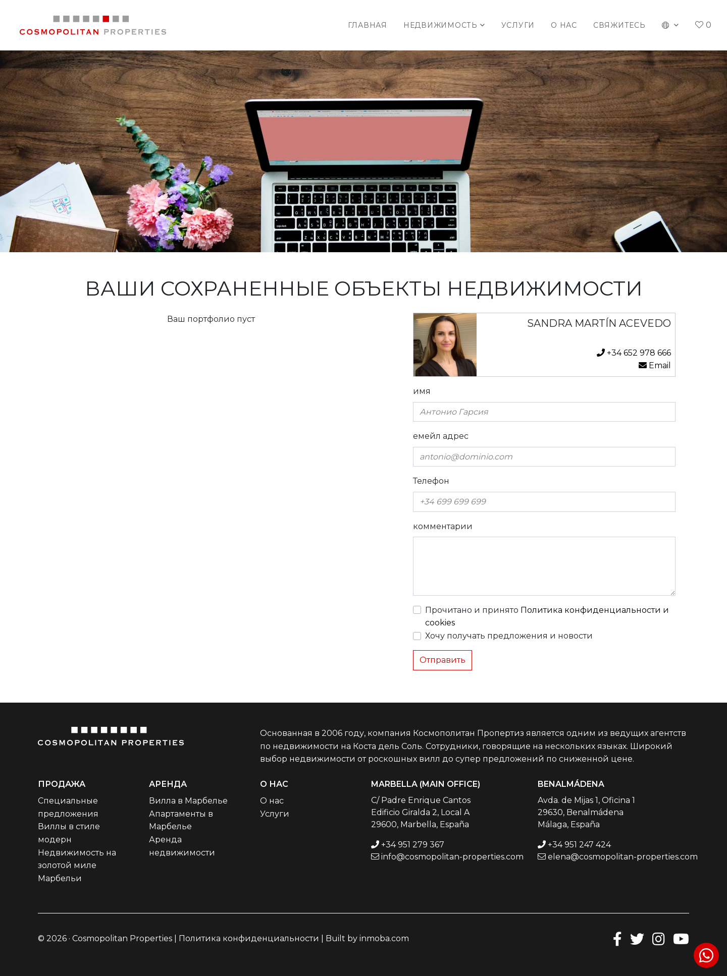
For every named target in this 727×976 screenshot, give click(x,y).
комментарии (443, 526)
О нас (564, 25)
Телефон (431, 481)
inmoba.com (384, 938)
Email (655, 365)
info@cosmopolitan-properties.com (452, 857)
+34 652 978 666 (634, 353)
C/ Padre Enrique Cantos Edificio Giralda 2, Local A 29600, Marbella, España (421, 812)
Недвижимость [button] (440, 25)
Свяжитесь (619, 25)
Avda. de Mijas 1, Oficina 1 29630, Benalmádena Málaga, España (586, 812)
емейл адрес (441, 436)
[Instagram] (658, 938)
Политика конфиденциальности (249, 938)
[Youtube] (681, 938)
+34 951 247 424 (579, 844)
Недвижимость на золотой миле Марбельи (77, 865)
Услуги (518, 25)
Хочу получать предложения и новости (509, 636)
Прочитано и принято (547, 616)
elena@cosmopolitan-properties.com (623, 857)
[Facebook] (617, 938)
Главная (367, 25)
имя (422, 391)
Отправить (442, 660)
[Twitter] (637, 938)
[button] (671, 25)
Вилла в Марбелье (188, 801)
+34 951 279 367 (412, 844)
